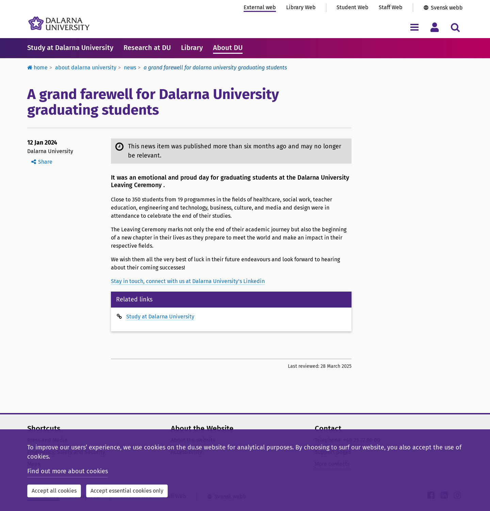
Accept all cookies (54, 491)
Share (45, 162)
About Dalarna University (85, 67)
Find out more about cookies (67, 471)
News (130, 67)
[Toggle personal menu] (434, 27)
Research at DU (147, 48)
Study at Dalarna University (70, 48)
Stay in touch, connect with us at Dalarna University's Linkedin (188, 281)
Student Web (353, 7)
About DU (228, 48)
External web (260, 7)
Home (37, 67)
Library (192, 48)
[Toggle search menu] (455, 27)
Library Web (301, 7)
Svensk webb (447, 7)
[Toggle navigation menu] (414, 27)
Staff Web (391, 7)
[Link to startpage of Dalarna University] (59, 23)
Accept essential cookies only (127, 491)
